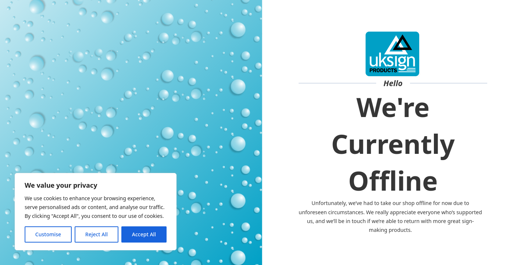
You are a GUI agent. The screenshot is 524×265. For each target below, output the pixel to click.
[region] (96, 211)
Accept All (144, 234)
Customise (48, 234)
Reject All (96, 234)
